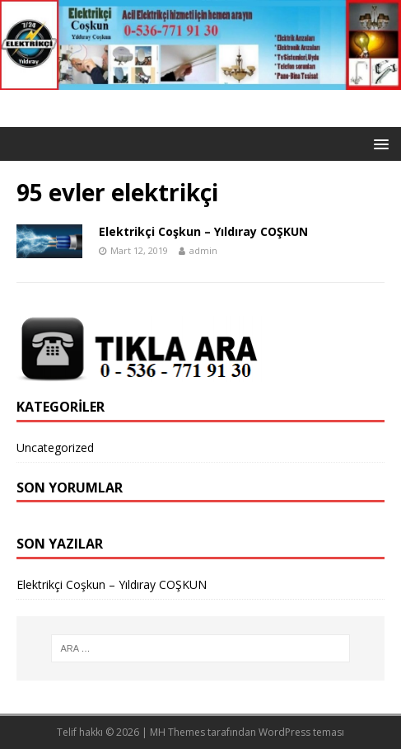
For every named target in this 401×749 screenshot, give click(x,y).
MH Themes (177, 732)
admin (203, 250)
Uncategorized (55, 447)
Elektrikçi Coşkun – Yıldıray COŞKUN (203, 231)
